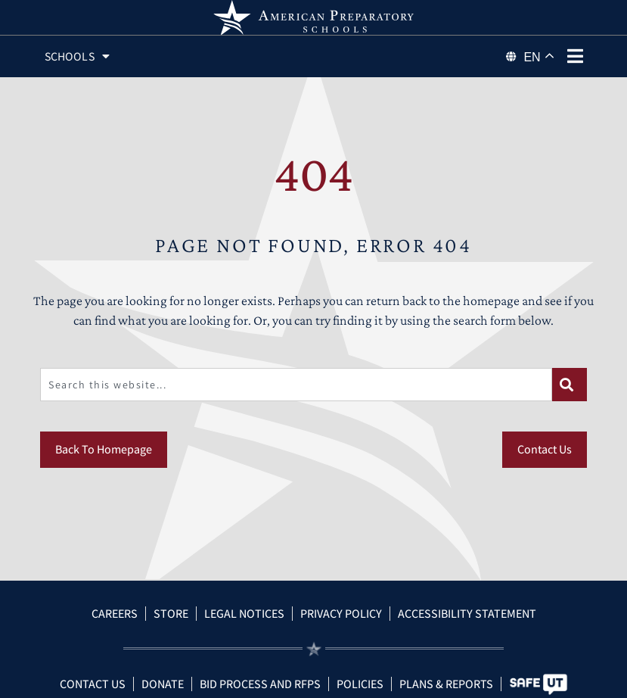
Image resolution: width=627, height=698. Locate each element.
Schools (79, 56)
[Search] (569, 402)
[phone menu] (575, 56)
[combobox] (296, 402)
